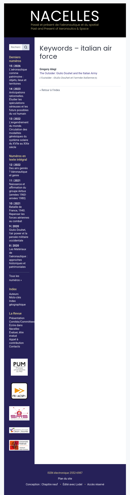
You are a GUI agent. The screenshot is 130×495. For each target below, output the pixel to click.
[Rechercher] (25, 47)
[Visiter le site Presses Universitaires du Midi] (19, 367)
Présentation (16, 318)
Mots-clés (15, 297)
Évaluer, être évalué (16, 334)
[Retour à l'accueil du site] (65, 20)
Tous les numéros (14, 278)
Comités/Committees (22, 321)
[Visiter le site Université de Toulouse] (19, 445)
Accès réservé (95, 484)
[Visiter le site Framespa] (19, 390)
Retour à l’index (50, 90)
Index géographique (17, 302)
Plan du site (65, 478)
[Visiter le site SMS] (19, 413)
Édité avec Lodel (72, 484)
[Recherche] (15, 47)
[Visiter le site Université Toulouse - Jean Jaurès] (19, 430)
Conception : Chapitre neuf (42, 484)
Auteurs (13, 294)
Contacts (14, 346)
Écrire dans (16, 327)
